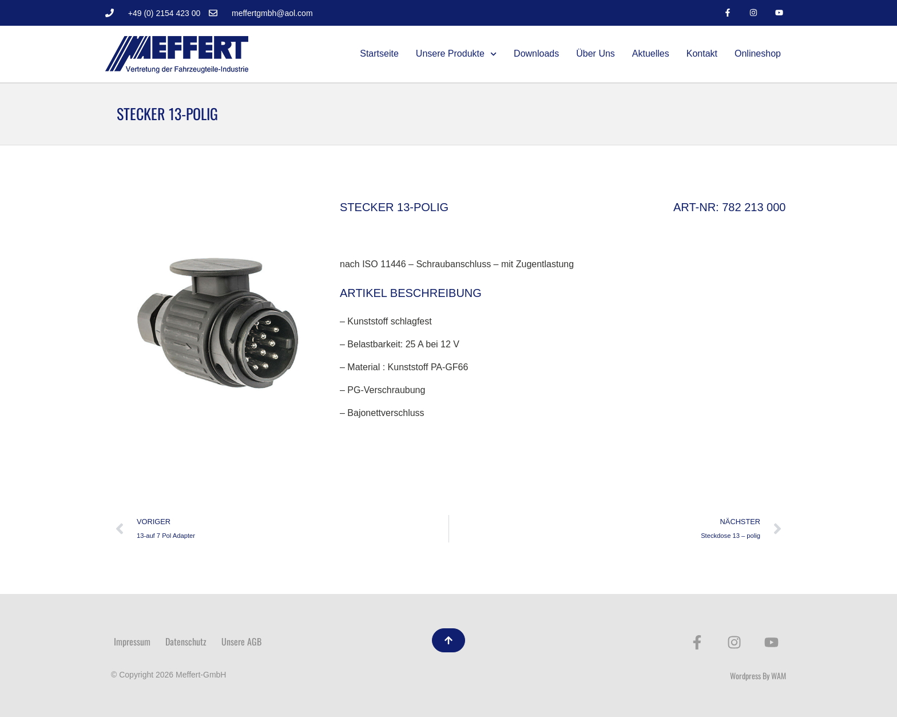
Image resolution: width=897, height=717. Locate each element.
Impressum (132, 641)
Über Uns (595, 53)
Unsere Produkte (456, 54)
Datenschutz (186, 641)
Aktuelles (650, 53)
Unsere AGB (241, 641)
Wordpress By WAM (758, 676)
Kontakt (701, 53)
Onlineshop (758, 53)
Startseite (379, 53)
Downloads (536, 53)
